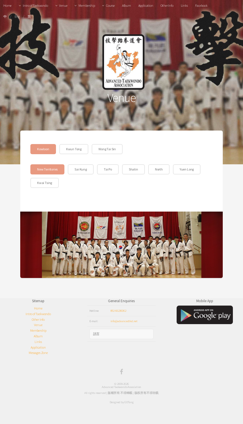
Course (110, 5)
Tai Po (108, 169)
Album (126, 5)
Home (7, 5)
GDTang (128, 402)
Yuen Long (187, 169)
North (159, 169)
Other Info (167, 5)
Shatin (133, 169)
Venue (63, 5)
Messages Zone (38, 353)
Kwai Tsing (44, 183)
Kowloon (43, 149)
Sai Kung (81, 169)
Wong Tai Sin (107, 149)
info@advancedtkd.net (124, 321)
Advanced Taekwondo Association (121, 387)
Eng (17, 16)
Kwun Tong (74, 149)
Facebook (201, 5)
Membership (86, 5)
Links (184, 5)
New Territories (47, 169)
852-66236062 (118, 311)
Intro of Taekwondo (35, 5)
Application (145, 5)
